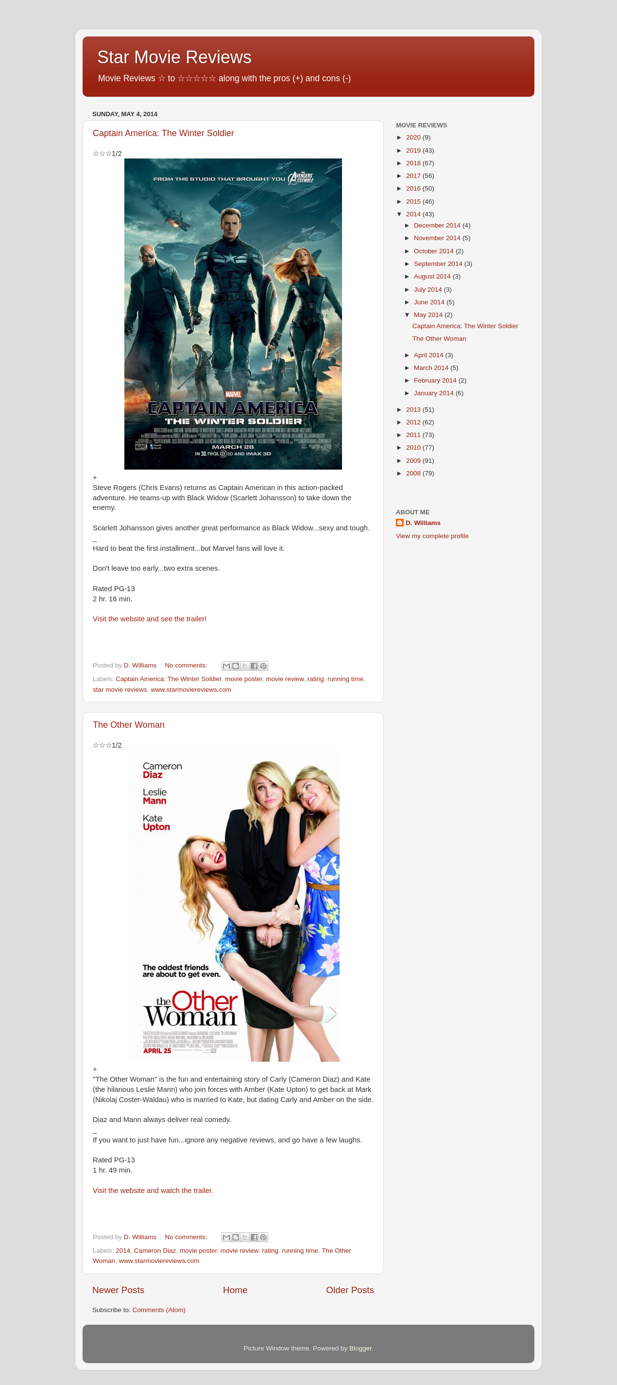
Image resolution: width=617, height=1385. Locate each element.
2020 (414, 137)
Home (235, 1290)
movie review (285, 679)
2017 (414, 175)
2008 (414, 473)
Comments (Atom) (159, 1310)
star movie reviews (120, 689)
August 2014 (433, 276)
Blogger (360, 1348)
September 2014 (439, 263)
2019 (414, 150)
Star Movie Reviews (174, 57)
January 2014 (435, 393)
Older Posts (350, 1290)
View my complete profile (432, 536)
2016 (414, 188)
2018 (414, 163)
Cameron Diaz (155, 1250)
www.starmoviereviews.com (191, 689)
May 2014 (429, 314)
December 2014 (438, 225)
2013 (414, 409)
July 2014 (429, 289)
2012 (414, 422)
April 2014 (430, 355)
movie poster (243, 679)
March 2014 (432, 367)
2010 (414, 447)
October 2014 (435, 251)
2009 (414, 460)
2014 (123, 1250)
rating (316, 679)
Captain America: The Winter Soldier (163, 133)
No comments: (187, 665)
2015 (414, 201)
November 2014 (438, 238)
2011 (414, 434)
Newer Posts (118, 1290)
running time (345, 679)
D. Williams (423, 522)
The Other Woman (129, 725)
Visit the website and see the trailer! (149, 619)
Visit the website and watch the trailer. (153, 1190)
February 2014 (436, 380)
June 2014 (430, 302)
